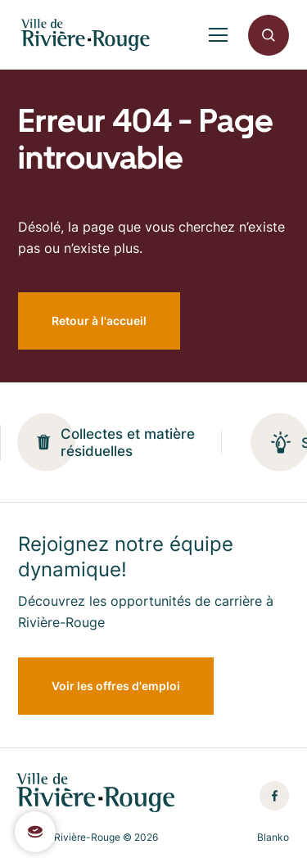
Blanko (273, 837)
